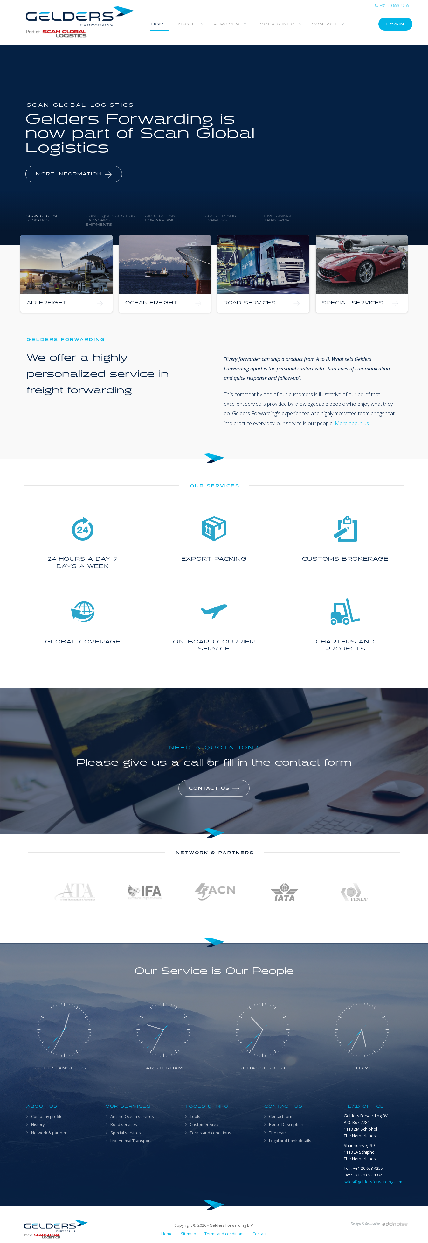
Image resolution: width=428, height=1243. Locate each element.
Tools (195, 1116)
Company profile (47, 1116)
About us (42, 1106)
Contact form (281, 1116)
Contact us (214, 788)
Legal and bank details (290, 1140)
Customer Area (204, 1124)
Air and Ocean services (132, 1116)
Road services (123, 1124)
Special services (125, 1132)
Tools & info (275, 24)
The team (278, 1132)
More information (74, 174)
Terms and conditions (210, 1132)
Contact (325, 24)
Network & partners (50, 1132)
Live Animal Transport (130, 1140)
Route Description (286, 1124)
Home (159, 24)
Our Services (128, 1106)
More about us (352, 423)
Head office (364, 1106)
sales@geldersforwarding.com (373, 1181)
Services (226, 24)
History (38, 1124)
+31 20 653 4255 (392, 5)
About (187, 24)
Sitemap (188, 1234)
